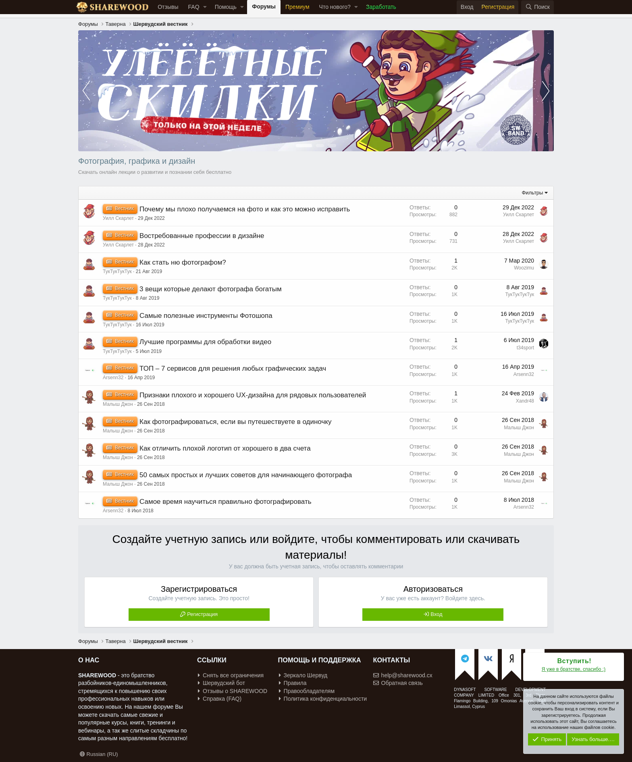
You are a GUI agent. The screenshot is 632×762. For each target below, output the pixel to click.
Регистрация (202, 614)
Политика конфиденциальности (323, 698)
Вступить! (574, 661)
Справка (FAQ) (219, 698)
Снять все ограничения (231, 675)
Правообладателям (307, 691)
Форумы (264, 6)
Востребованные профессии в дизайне (201, 236)
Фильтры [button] (532, 193)
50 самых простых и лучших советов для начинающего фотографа (245, 475)
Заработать (381, 7)
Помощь (226, 7)
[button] (205, 7)
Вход (436, 614)
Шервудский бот (221, 683)
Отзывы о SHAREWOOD (232, 691)
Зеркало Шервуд (303, 675)
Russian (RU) (99, 754)
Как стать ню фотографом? (182, 262)
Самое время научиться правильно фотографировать (225, 501)
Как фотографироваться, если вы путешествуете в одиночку (235, 422)
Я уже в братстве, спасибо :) (573, 669)
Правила (293, 683)
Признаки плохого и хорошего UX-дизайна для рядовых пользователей (252, 395)
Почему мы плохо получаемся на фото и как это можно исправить (244, 209)
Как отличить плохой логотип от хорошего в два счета (225, 448)
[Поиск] (537, 7)
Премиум (297, 7)
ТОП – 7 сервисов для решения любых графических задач (232, 368)
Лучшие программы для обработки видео (205, 342)
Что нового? (335, 7)
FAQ (194, 7)
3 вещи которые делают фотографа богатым (210, 289)
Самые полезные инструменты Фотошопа (205, 315)
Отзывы (168, 7)
